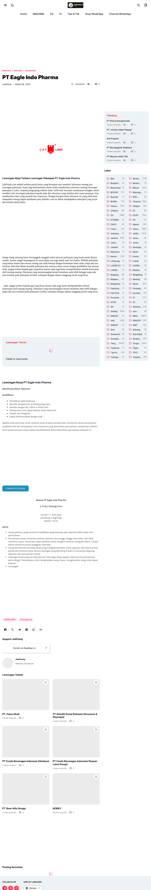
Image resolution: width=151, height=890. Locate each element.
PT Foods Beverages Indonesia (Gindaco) (25, 761)
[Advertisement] (75, 42)
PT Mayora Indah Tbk (117, 156)
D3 (51, 13)
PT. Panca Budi (10, 714)
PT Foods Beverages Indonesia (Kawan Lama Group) (75, 763)
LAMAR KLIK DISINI (15, 488)
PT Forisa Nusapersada (118, 121)
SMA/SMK (38, 13)
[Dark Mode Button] (12, 5)
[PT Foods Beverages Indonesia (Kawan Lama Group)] (76, 741)
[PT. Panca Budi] (25, 694)
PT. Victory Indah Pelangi (119, 129)
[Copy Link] (41, 630)
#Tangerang (26, 619)
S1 (60, 13)
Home (23, 13)
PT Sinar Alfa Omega (14, 808)
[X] (12, 630)
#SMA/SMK (9, 619)
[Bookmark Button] (146, 5)
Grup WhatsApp (94, 13)
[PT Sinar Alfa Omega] (25, 789)
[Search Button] (139, 5)
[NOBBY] (76, 789)
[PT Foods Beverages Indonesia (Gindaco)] (25, 741)
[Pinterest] (26, 630)
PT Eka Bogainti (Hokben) (119, 147)
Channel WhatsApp (120, 13)
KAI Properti (113, 138)
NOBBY (57, 808)
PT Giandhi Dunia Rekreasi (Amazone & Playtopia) (75, 716)
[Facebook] (5, 630)
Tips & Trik (73, 13)
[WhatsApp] (34, 630)
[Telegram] (19, 630)
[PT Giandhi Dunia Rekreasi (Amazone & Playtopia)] (76, 694)
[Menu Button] (5, 5)
